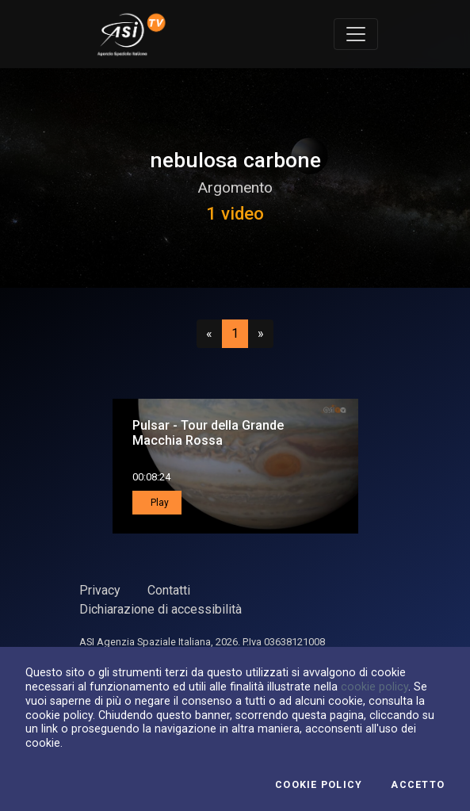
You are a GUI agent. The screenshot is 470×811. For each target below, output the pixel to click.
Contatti (168, 590)
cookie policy (374, 686)
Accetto (418, 785)
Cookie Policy (318, 785)
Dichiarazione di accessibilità (160, 609)
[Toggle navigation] (356, 34)
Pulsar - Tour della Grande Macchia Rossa (208, 433)
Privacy (99, 590)
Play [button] (158, 502)
